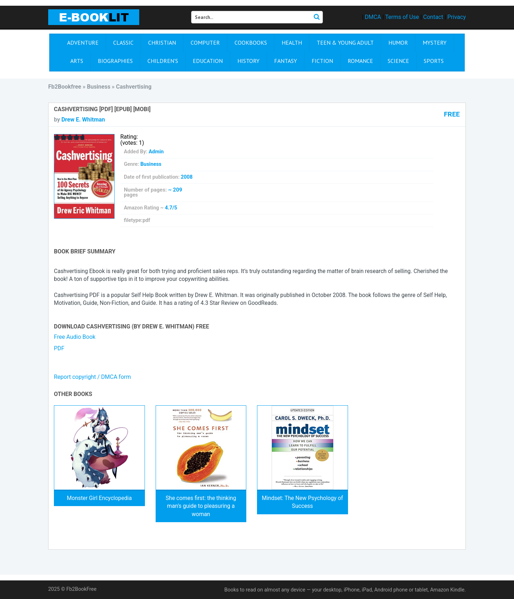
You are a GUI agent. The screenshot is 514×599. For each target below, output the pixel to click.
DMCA (373, 17)
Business (150, 164)
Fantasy (285, 60)
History (248, 60)
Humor (398, 42)
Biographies (115, 60)
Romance (360, 60)
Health (292, 42)
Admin (155, 152)
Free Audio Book (74, 336)
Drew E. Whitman (83, 119)
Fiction (322, 60)
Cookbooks (251, 42)
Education (208, 60)
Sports (434, 60)
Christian (162, 42)
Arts (76, 60)
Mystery (435, 42)
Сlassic (123, 42)
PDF (59, 348)
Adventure (83, 42)
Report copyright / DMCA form (92, 376)
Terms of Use (402, 17)
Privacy (456, 17)
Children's (162, 60)
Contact (433, 17)
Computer (205, 42)
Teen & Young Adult (345, 42)
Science (398, 60)
